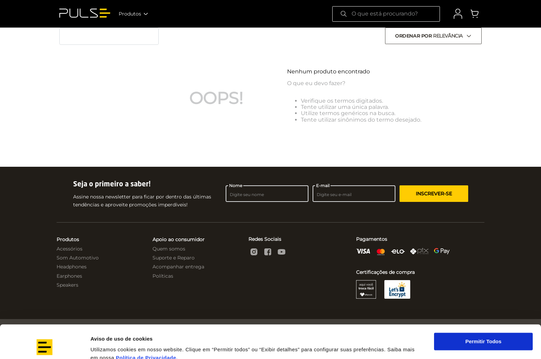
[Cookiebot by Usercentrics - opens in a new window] (44, 345)
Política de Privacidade (146, 326)
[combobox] (386, 14)
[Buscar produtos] (344, 14)
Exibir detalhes (109, 345)
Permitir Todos (483, 310)
